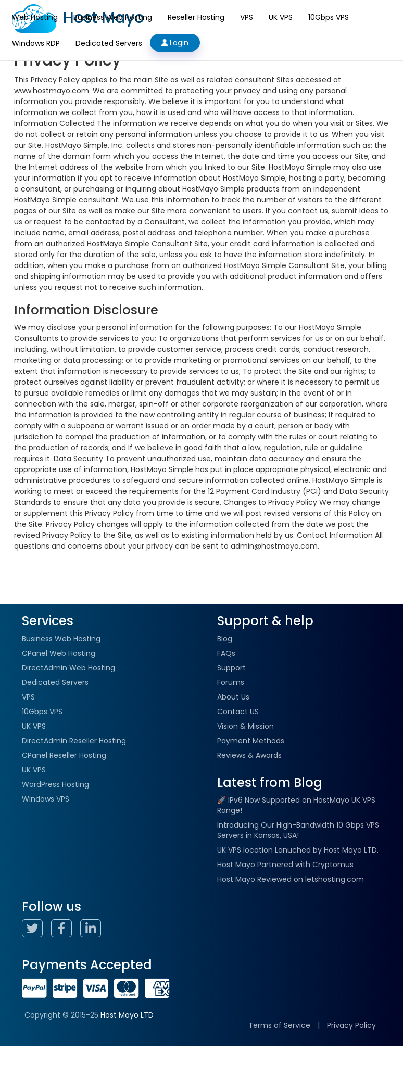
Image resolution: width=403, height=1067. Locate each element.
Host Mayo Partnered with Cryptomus (285, 864)
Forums (230, 682)
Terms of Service (279, 1025)
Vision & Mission (245, 726)
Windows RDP (36, 43)
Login (174, 42)
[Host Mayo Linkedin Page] (93, 930)
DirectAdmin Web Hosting (68, 668)
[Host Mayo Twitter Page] (35, 930)
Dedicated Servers (108, 43)
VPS (246, 17)
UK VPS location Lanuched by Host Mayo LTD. (298, 850)
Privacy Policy (351, 1025)
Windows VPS (45, 799)
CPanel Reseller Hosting (64, 755)
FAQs (226, 653)
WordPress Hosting (55, 784)
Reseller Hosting (196, 17)
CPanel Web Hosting (58, 653)
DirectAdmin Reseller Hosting (74, 740)
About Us (233, 697)
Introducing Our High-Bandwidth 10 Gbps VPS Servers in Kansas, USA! (298, 830)
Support (231, 668)
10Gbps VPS (328, 17)
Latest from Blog (269, 782)
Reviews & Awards (249, 755)
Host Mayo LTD (127, 1015)
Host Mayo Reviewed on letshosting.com (290, 879)
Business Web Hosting (112, 17)
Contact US (238, 711)
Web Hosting (35, 17)
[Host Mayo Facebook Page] (64, 930)
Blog (224, 638)
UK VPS (281, 17)
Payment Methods (250, 740)
